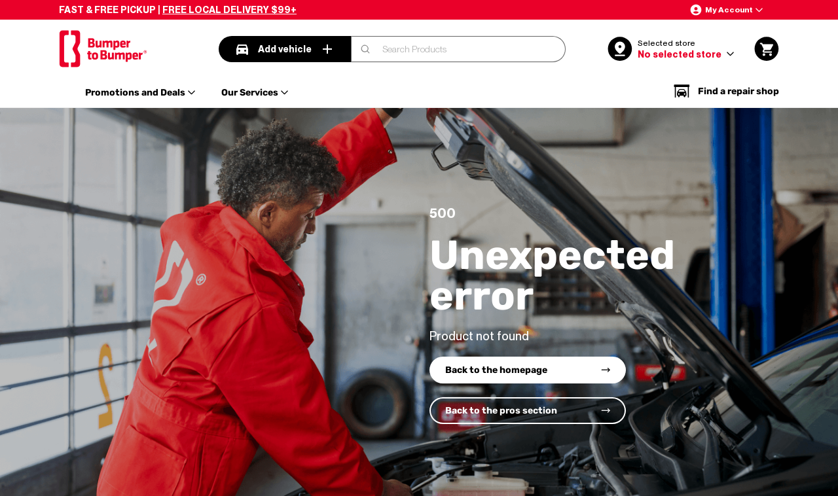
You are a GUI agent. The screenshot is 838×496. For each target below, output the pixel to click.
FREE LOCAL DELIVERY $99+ (229, 10)
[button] (726, 9)
